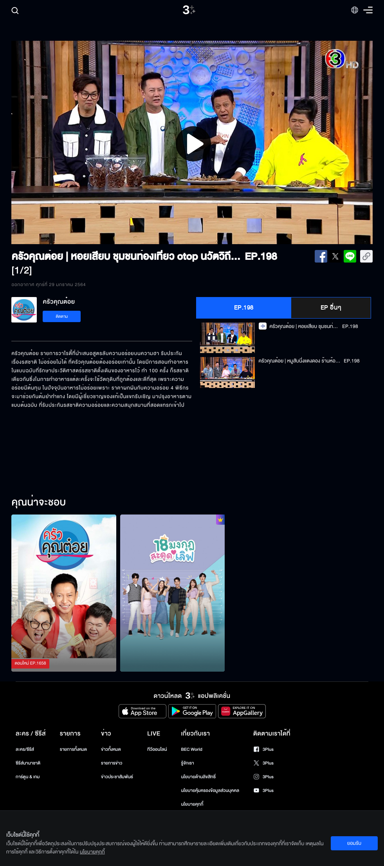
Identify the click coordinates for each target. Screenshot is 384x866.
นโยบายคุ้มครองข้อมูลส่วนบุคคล (210, 790)
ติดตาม (62, 316)
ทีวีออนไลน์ (157, 749)
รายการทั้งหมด (73, 749)
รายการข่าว (111, 763)
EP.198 (244, 308)
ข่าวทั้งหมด (111, 749)
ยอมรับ (354, 843)
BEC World (191, 749)
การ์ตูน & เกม (28, 777)
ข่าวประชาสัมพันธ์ (117, 777)
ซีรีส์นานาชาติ (28, 763)
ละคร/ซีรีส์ (25, 749)
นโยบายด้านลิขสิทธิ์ (198, 777)
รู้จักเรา (187, 763)
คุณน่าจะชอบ (38, 503)
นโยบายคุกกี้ (192, 804)
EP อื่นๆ (331, 308)
